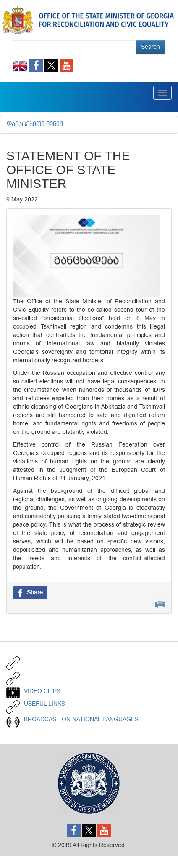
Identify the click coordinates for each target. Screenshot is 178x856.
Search (150, 47)
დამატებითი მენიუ (35, 124)
